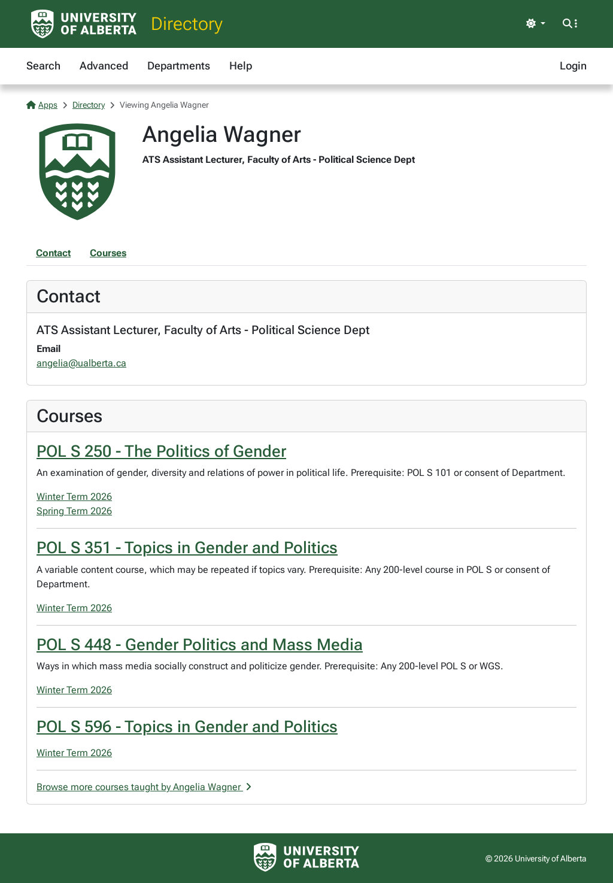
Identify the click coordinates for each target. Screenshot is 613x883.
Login (573, 65)
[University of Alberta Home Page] (83, 24)
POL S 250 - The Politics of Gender (161, 451)
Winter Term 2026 (74, 496)
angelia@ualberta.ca (81, 363)
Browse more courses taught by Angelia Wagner (144, 787)
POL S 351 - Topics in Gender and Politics (187, 547)
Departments (178, 65)
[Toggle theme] (535, 24)
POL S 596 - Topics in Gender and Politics (187, 726)
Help (240, 65)
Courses (108, 253)
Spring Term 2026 (74, 511)
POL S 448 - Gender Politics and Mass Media (200, 644)
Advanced (104, 65)
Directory (187, 23)
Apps (41, 105)
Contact (53, 253)
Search (43, 65)
